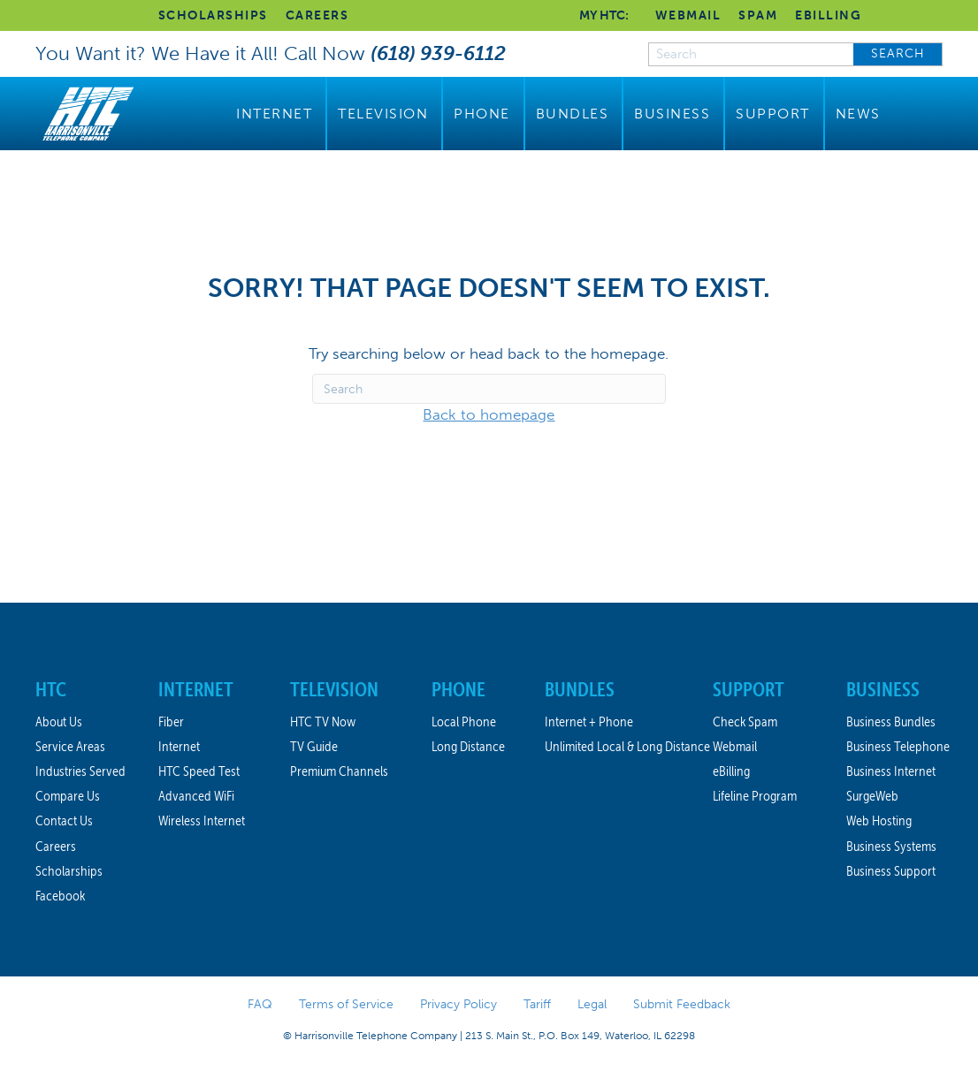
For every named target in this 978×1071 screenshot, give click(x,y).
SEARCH (898, 53)
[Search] (489, 389)
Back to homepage (488, 414)
